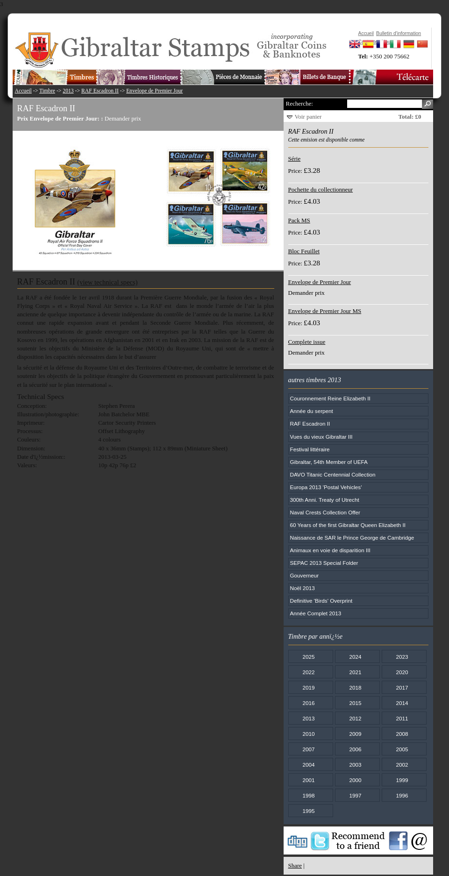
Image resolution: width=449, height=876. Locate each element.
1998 (308, 795)
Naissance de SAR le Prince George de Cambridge (352, 537)
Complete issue (307, 341)
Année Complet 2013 (316, 613)
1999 (402, 780)
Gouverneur (304, 575)
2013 (68, 91)
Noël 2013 (302, 588)
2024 (355, 657)
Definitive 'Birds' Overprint (321, 601)
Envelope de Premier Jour (154, 91)
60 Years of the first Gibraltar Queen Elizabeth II (348, 525)
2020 (402, 672)
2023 (402, 657)
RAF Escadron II (100, 91)
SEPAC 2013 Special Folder (324, 563)
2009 (355, 734)
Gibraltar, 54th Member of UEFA (329, 462)
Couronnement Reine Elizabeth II (330, 398)
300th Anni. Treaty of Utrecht (324, 500)
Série (294, 158)
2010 (308, 734)
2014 (402, 703)
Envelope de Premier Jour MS (325, 310)
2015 (355, 703)
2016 (308, 703)
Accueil (23, 91)
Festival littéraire (310, 449)
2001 (308, 780)
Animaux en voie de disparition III (330, 550)
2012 (355, 718)
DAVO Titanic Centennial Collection (333, 474)
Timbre (47, 91)
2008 (402, 734)
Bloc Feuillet (304, 251)
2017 (402, 687)
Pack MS (299, 220)
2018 (355, 687)
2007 (308, 749)
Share (295, 865)
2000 (355, 780)
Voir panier (308, 116)
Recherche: (299, 103)
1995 (308, 811)
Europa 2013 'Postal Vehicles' (326, 487)
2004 (308, 765)
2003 (355, 765)
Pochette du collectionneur (320, 189)
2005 (402, 749)
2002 (402, 765)
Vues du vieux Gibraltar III (321, 437)
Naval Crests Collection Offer (325, 512)
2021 (355, 672)
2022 (308, 672)
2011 (402, 718)
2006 (355, 749)
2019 (308, 687)
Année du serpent (311, 411)
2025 (308, 657)
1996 (402, 795)
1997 (355, 795)
